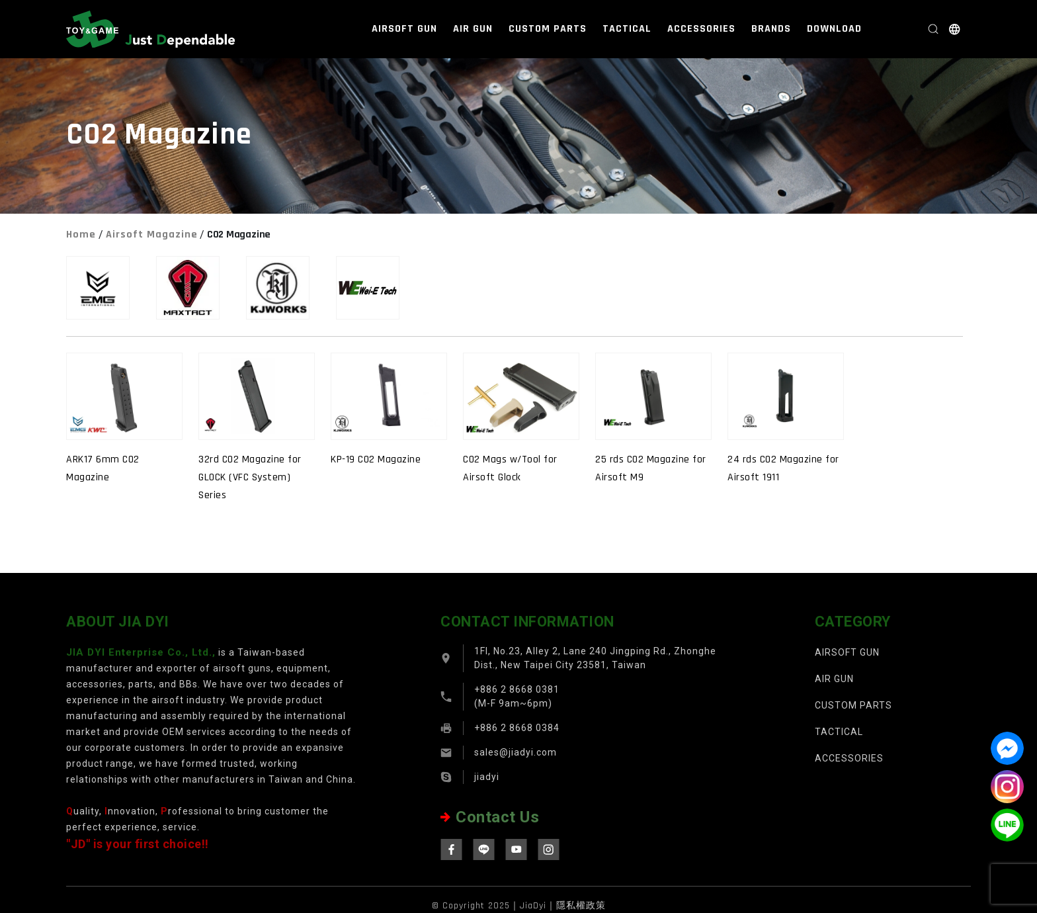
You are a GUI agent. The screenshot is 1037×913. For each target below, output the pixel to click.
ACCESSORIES (701, 29)
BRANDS (771, 29)
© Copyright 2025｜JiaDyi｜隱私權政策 (519, 906)
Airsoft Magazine (152, 234)
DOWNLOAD (834, 29)
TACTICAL (626, 29)
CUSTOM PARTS (548, 29)
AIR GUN (473, 29)
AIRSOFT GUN (404, 29)
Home (81, 234)
